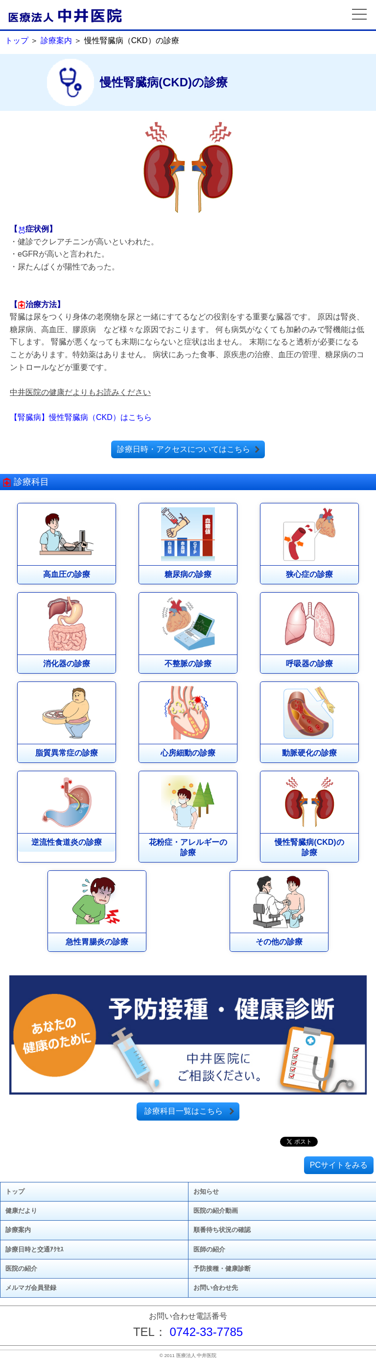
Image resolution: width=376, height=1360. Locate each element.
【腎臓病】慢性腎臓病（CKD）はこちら (81, 417)
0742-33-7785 (206, 1331)
